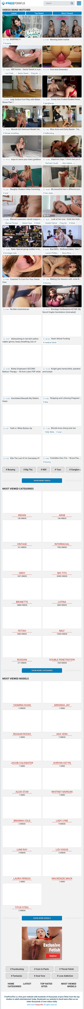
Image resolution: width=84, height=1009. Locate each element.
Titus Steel (22, 896)
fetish (38, 223)
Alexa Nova (66, 253)
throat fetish (67, 969)
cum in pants (42, 969)
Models (71, 986)
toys (58, 469)
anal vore (40, 976)
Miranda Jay (62, 693)
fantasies (17, 976)
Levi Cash (9, 73)
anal (6, 193)
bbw (46, 402)
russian (22, 648)
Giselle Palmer (51, 223)
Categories (14, 986)
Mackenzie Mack (62, 867)
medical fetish (50, 342)
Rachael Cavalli (51, 163)
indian (22, 504)
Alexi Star (22, 780)
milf (44, 469)
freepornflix (39, 1005)
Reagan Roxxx (22, 722)
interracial (62, 532)
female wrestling (11, 133)
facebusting (18, 969)
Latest (14, 13)
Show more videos (42, 481)
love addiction (65, 976)
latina (62, 590)
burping (7, 43)
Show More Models (42, 918)
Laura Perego (22, 867)
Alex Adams (67, 163)
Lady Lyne (62, 809)
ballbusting (49, 133)
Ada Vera (62, 722)
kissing (47, 283)
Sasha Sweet (23, 73)
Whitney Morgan (62, 780)
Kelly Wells (49, 432)
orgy (22, 561)
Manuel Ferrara (11, 223)
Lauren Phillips (51, 253)
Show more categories (42, 670)
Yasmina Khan (22, 693)
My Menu (79, 3)
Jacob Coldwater (22, 751)
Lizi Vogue (62, 838)
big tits (35, 73)
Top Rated (39, 13)
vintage (22, 532)
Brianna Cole (22, 809)
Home (13, 2)
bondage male (10, 253)
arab (62, 504)
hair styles (48, 193)
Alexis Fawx (27, 223)
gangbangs (49, 103)
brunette (22, 590)
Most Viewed (67, 13)
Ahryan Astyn (62, 751)
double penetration (62, 648)
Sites (44, 986)
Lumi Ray (22, 838)
